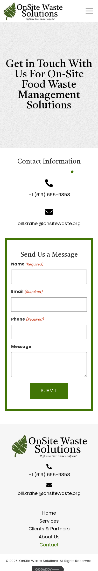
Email (27, 291)
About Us (49, 536)
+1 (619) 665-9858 (49, 194)
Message (21, 347)
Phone (27, 319)
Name (27, 264)
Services (49, 521)
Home (49, 513)
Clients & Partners (49, 528)
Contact (49, 545)
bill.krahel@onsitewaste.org (49, 223)
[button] (89, 11)
